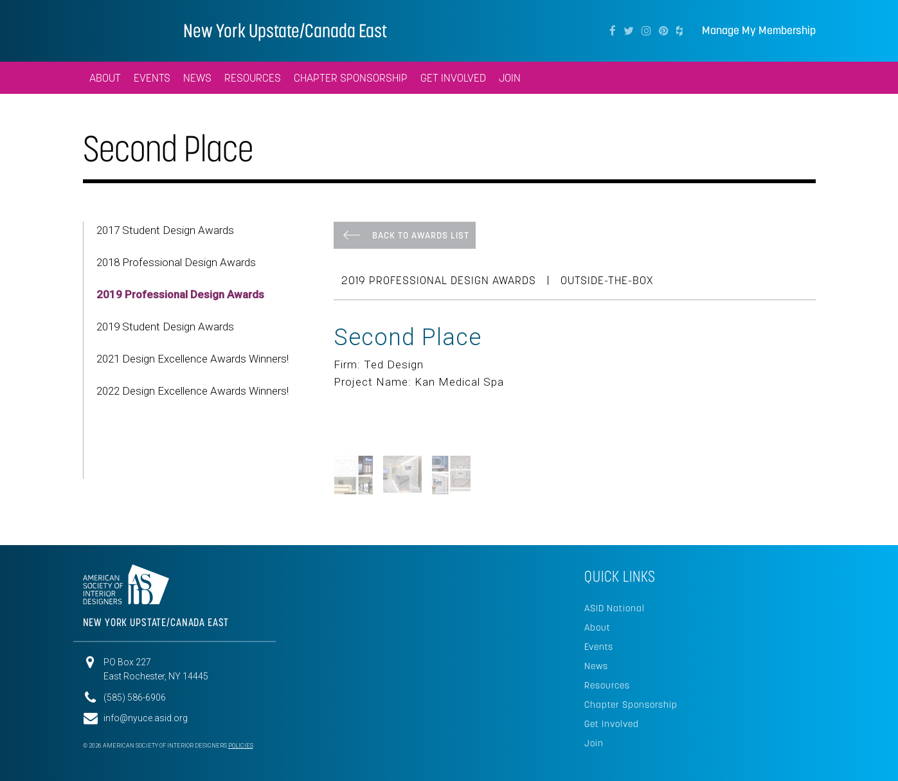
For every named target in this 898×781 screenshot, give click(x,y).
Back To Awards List (420, 235)
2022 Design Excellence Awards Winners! (192, 390)
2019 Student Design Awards (165, 326)
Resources (607, 685)
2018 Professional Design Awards (176, 262)
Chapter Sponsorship (631, 704)
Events (598, 646)
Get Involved (611, 724)
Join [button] (510, 78)
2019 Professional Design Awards (180, 294)
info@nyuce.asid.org (145, 718)
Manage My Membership (759, 30)
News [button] (197, 78)
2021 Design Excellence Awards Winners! (192, 358)
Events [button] (152, 78)
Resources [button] (252, 78)
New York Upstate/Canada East (285, 30)
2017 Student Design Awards (165, 230)
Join (594, 743)
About (597, 627)
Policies (240, 745)
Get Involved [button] (453, 78)
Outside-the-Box (607, 280)
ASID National (614, 608)
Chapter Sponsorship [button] (351, 78)
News (596, 666)
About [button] (105, 78)
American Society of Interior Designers (122, 30)
